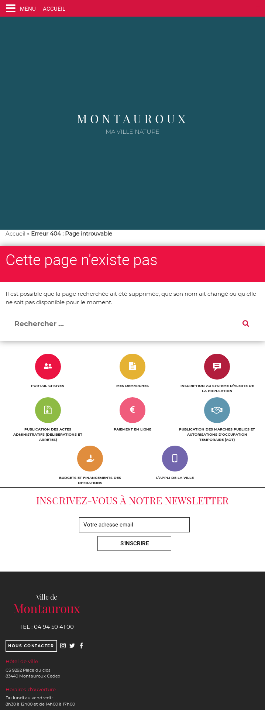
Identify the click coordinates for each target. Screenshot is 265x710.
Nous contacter (31, 646)
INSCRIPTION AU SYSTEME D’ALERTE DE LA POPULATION (217, 388)
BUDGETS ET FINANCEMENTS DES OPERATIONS (90, 480)
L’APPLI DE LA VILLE (175, 478)
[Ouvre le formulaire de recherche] (258, 8)
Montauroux (132, 118)
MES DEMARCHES (132, 386)
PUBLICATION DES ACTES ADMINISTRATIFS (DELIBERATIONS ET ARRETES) (47, 434)
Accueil (15, 233)
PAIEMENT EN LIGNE (132, 429)
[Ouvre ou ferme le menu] (19, 8)
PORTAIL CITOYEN (48, 386)
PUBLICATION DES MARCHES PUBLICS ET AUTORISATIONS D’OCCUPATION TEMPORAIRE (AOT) (217, 434)
